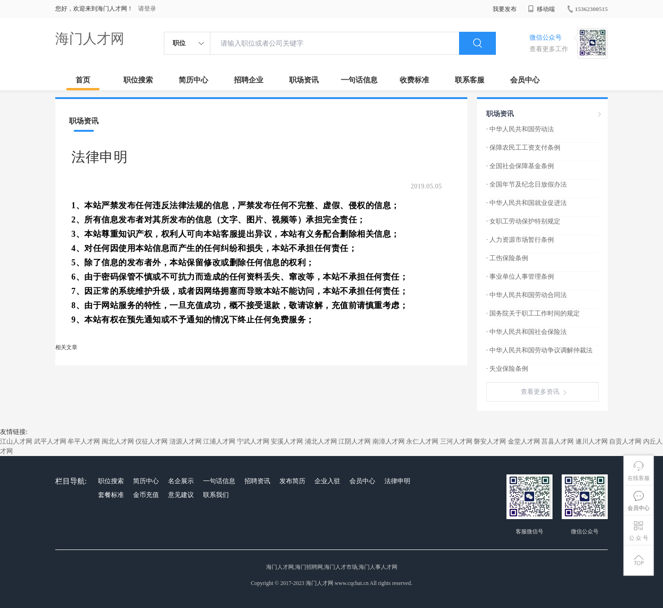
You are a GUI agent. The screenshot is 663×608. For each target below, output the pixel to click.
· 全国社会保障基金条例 (520, 166)
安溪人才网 (287, 441)
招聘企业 (248, 80)
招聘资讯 (257, 481)
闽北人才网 (118, 441)
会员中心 (525, 80)
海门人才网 (89, 38)
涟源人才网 (185, 441)
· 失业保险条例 (507, 368)
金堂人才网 (524, 441)
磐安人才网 (490, 441)
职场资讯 (304, 80)
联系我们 (216, 494)
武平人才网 (50, 441)
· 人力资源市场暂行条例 (520, 239)
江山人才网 (16, 441)
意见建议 (181, 494)
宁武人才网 (253, 441)
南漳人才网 (388, 441)
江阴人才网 (354, 441)
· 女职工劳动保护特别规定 (523, 221)
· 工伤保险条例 (507, 258)
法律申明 (397, 481)
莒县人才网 (557, 441)
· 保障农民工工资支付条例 (523, 147)
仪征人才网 (151, 441)
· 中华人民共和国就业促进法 (526, 202)
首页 (83, 80)
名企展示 (181, 481)
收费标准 (414, 80)
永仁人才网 (422, 441)
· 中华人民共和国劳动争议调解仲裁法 (539, 350)
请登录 (147, 8)
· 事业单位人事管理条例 (520, 276)
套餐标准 (111, 494)
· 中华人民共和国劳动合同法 (526, 295)
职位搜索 (138, 80)
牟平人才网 (84, 441)
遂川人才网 (592, 441)
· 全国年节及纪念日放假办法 (526, 184)
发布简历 (292, 481)
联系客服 (469, 80)
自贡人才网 (625, 441)
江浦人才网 (219, 441)
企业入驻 (327, 481)
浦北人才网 (321, 441)
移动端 (541, 9)
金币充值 (146, 494)
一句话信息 (359, 80)
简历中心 (193, 80)
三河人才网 (456, 441)
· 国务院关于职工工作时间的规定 (533, 313)
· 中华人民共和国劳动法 (520, 129)
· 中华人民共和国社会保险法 (526, 331)
